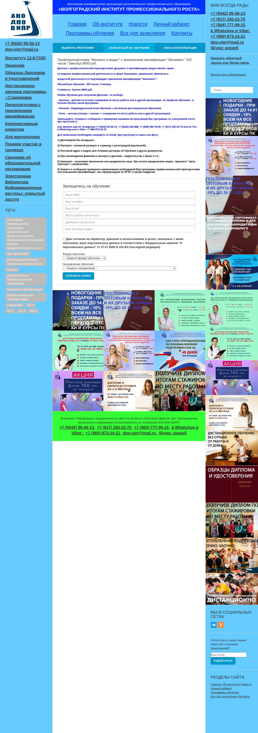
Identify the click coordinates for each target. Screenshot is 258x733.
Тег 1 (30, 305)
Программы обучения (90, 33)
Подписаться (223, 660)
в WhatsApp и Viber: (230, 30)
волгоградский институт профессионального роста (24, 261)
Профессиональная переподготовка (20, 297)
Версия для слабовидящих (228, 74)
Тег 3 (33, 311)
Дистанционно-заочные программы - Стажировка (25, 91)
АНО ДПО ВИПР (18, 253)
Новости (138, 24)
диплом (12, 269)
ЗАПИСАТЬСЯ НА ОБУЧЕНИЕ (129, 47)
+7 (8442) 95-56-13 (22, 43)
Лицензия (14, 65)
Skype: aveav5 (173, 433)
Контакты (182, 33)
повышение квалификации (24, 289)
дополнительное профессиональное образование (19, 279)
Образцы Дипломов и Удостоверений (25, 75)
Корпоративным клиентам (21, 126)
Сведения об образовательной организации (22, 163)
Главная (77, 24)
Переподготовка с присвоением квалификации (23, 110)
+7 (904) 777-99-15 (152, 427)
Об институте (108, 24)
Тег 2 (10, 311)
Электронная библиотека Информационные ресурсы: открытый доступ (25, 187)
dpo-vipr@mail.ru (21, 49)
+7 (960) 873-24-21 (103, 433)
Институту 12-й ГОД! (25, 58)
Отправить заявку (78, 275)
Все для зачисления (142, 33)
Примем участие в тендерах (23, 147)
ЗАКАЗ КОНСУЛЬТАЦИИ (180, 47)
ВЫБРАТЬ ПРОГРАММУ (78, 47)
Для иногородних (22, 137)
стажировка (14, 305)
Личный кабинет (172, 24)
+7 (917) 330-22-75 (114, 427)
